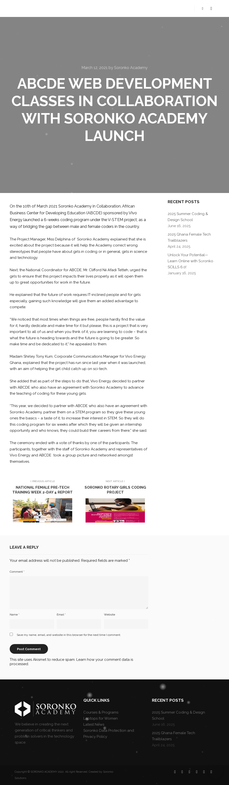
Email (61, 614)
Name (14, 614)
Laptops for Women (100, 718)
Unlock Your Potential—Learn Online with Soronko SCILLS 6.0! (190, 261)
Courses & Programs (100, 712)
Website (109, 614)
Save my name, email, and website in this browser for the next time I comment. (69, 635)
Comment (17, 571)
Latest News (93, 724)
